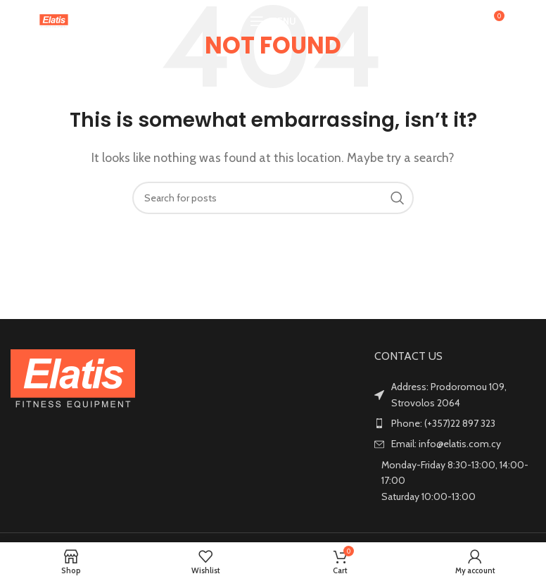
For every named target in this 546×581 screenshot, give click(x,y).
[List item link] (454, 423)
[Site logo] (54, 20)
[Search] (463, 21)
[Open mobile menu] (273, 21)
